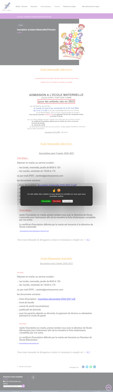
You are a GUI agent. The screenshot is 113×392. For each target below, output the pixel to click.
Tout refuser (56, 201)
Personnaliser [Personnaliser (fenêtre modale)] (67, 201)
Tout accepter (46, 201)
